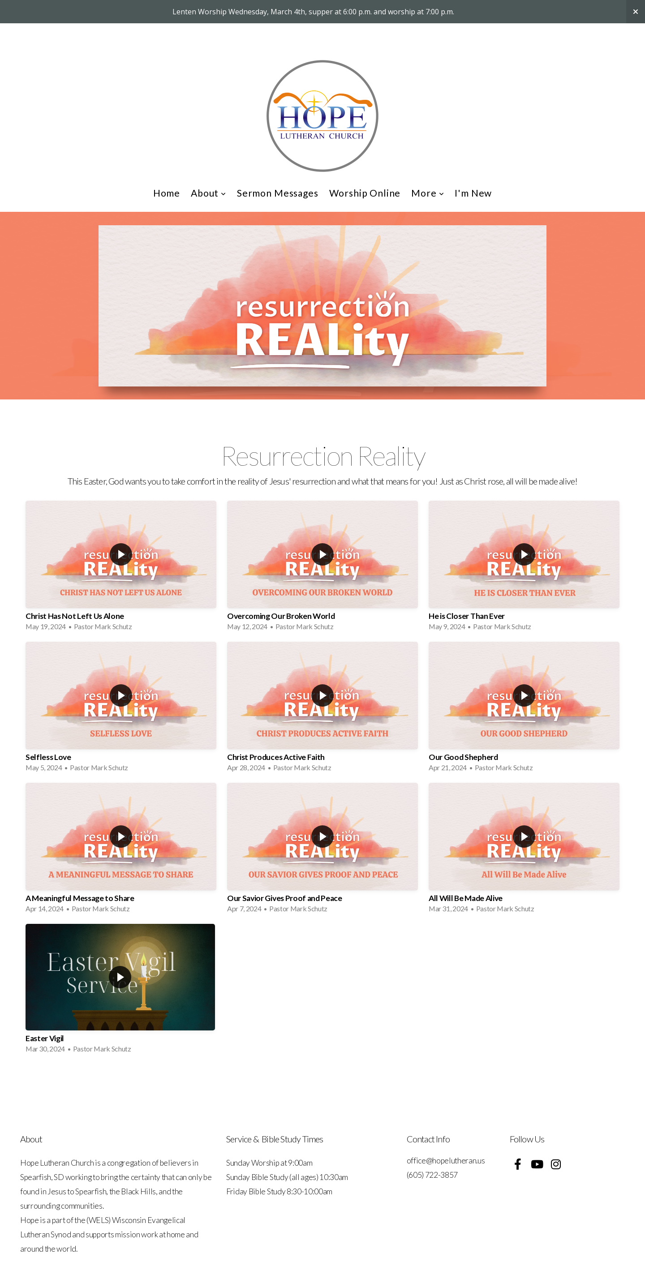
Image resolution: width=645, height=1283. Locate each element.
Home (166, 192)
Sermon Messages (277, 192)
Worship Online (365, 192)
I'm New (473, 192)
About (208, 192)
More (427, 192)
